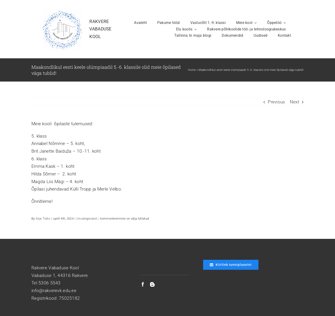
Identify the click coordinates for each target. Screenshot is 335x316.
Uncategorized (87, 218)
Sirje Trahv (43, 218)
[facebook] (143, 284)
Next (294, 102)
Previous (276, 102)
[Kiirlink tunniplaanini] (230, 265)
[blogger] (152, 284)
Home (192, 70)
